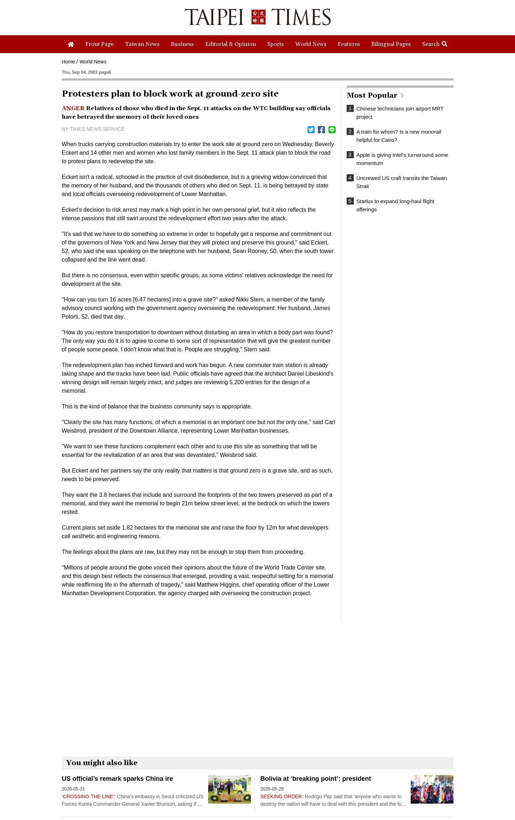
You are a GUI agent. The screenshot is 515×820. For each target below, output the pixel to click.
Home (68, 62)
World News (93, 62)
